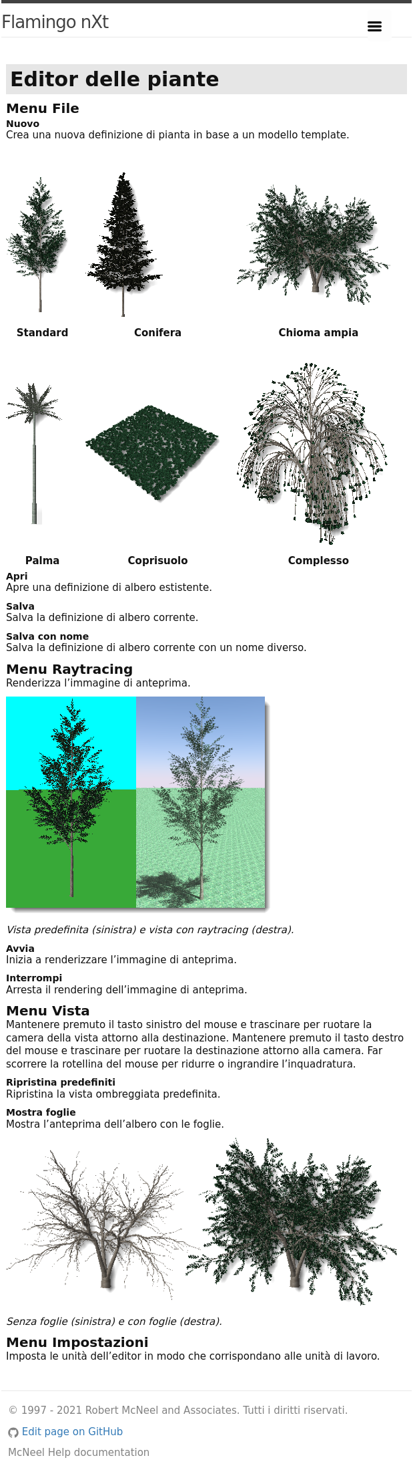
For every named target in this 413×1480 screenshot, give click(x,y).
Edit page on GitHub (65, 1432)
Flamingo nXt (54, 22)
